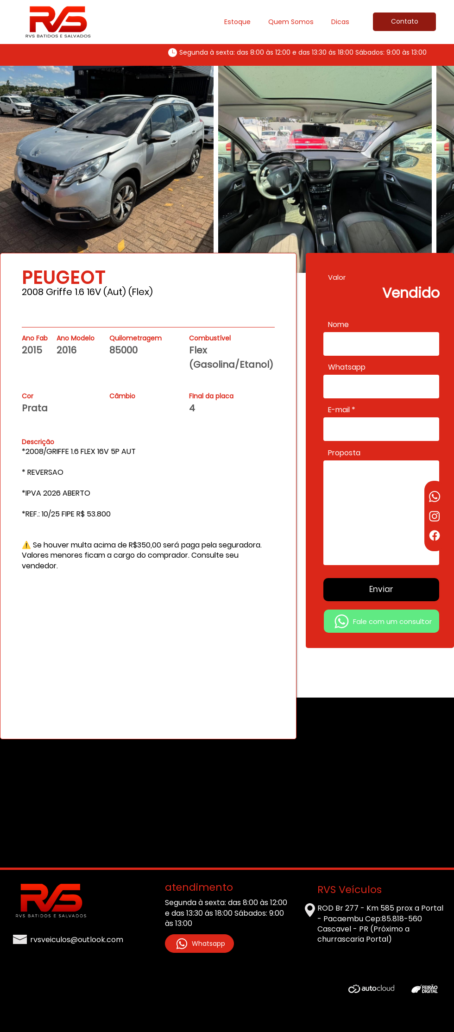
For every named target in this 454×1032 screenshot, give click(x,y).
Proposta (344, 453)
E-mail (339, 410)
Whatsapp (347, 367)
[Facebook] (434, 535)
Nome (338, 324)
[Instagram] (434, 516)
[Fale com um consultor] (381, 621)
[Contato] (404, 22)
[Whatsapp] (434, 496)
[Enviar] (381, 589)
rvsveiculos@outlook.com (76, 939)
